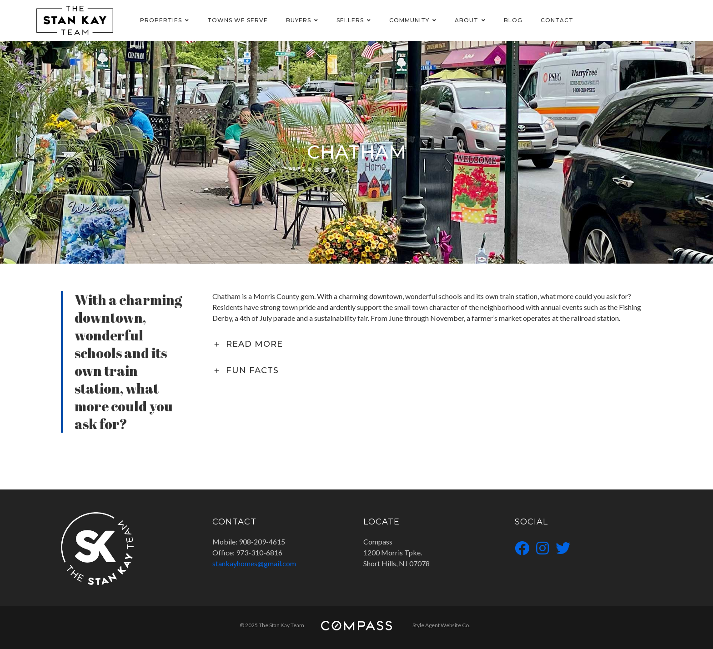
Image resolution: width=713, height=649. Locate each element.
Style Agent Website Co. (441, 625)
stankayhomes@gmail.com (254, 563)
